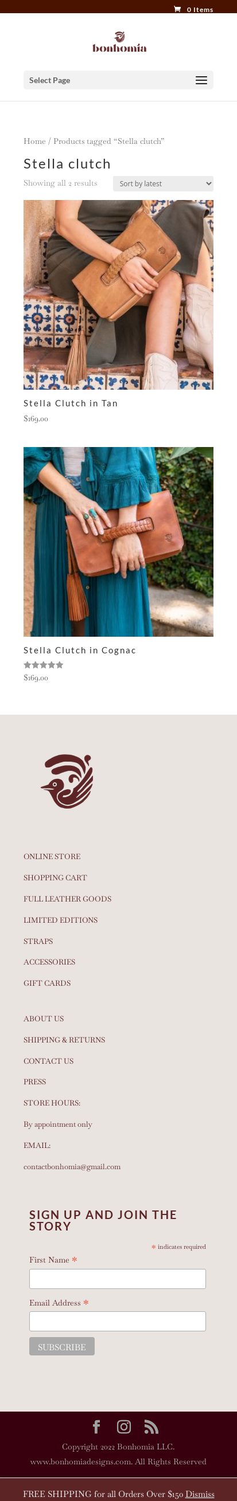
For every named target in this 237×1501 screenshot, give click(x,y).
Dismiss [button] (200, 1493)
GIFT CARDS (47, 983)
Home (35, 141)
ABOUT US (44, 1019)
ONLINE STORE (52, 856)
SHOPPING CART (55, 878)
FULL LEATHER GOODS (67, 899)
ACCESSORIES (49, 962)
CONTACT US (48, 1061)
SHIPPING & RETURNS (64, 1040)
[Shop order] (163, 183)
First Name (53, 1260)
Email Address (59, 1303)
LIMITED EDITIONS (61, 920)
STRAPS (38, 941)
